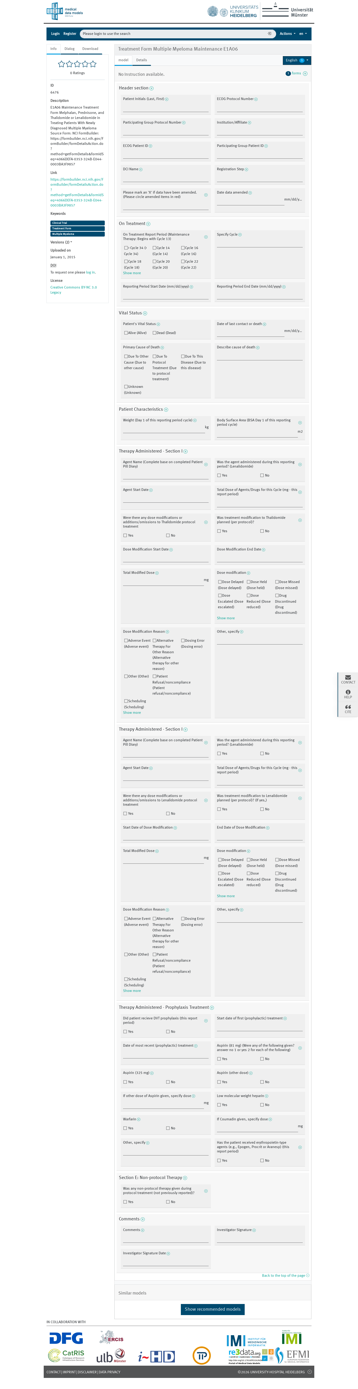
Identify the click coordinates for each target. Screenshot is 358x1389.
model (123, 60)
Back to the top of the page (285, 1276)
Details (141, 60)
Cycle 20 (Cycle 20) (161, 265)
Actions (286, 34)
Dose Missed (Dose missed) (287, 585)
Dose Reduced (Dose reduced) (259, 601)
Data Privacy (109, 1372)
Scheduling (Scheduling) (135, 704)
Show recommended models (213, 1309)
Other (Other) (138, 676)
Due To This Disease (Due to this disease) (193, 362)
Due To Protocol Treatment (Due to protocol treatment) (164, 368)
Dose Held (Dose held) (257, 585)
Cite (348, 709)
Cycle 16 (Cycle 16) (189, 251)
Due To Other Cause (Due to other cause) (136, 362)
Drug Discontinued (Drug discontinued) (286, 604)
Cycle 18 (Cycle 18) (132, 265)
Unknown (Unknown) (133, 390)
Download (90, 49)
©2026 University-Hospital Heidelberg (271, 1372)
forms (296, 73)
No (266, 475)
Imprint (69, 1372)
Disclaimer (87, 1372)
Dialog (69, 49)
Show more (132, 273)
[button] (297, 60)
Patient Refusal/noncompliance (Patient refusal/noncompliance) (171, 685)
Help (348, 694)
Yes (224, 475)
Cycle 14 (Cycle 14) (161, 251)
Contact (53, 1372)
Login (55, 34)
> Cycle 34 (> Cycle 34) (135, 251)
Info (53, 49)
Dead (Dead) (166, 333)
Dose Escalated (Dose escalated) (230, 601)
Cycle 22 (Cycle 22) (189, 265)
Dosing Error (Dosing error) (192, 644)
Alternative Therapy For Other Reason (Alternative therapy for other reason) (165, 655)
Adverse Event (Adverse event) (137, 644)
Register (69, 34)
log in (90, 272)
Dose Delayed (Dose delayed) (231, 585)
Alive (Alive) (137, 333)
